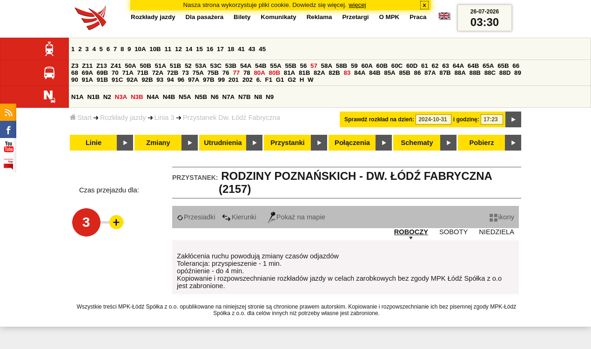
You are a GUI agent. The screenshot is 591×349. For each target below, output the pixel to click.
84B (374, 72)
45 (262, 49)
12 (178, 49)
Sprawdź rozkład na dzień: (379, 119)
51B (175, 65)
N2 (107, 96)
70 (115, 72)
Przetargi (355, 16)
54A (245, 65)
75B (213, 72)
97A (193, 79)
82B (334, 72)
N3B (137, 96)
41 (241, 49)
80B (274, 72)
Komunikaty (278, 16)
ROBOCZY (411, 232)
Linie (93, 142)
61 (424, 65)
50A (130, 65)
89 (517, 72)
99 (221, 79)
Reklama (319, 16)
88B (475, 72)
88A (459, 72)
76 (225, 72)
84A (359, 72)
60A (366, 65)
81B (304, 72)
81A (289, 72)
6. (259, 79)
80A (259, 72)
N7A (228, 96)
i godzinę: (466, 119)
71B (142, 72)
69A (87, 72)
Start (81, 117)
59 (354, 65)
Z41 (116, 65)
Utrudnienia (223, 142)
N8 (258, 96)
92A (132, 79)
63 (445, 65)
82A (319, 72)
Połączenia (352, 142)
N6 (215, 96)
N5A (185, 96)
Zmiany (158, 142)
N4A (153, 96)
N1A (77, 96)
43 (251, 49)
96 (180, 79)
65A (488, 65)
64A (458, 65)
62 (435, 65)
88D (504, 72)
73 (185, 72)
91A (87, 79)
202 (247, 79)
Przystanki (287, 142)
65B (503, 65)
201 (233, 79)
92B (147, 79)
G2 (292, 79)
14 (189, 49)
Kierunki (239, 217)
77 (236, 72)
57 (313, 65)
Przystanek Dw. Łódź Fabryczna (231, 117)
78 (246, 72)
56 (303, 65)
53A (200, 65)
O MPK (389, 16)
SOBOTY (453, 232)
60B (382, 65)
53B (230, 65)
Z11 (87, 65)
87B (444, 72)
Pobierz (482, 142)
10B (155, 49)
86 (417, 72)
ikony (502, 217)
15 (199, 49)
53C (216, 65)
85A (389, 72)
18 (231, 49)
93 (159, 79)
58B (341, 65)
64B (473, 65)
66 (515, 65)
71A (127, 72)
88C (490, 72)
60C (397, 65)
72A (157, 72)
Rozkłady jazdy (123, 117)
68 (74, 72)
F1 (268, 79)
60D (411, 65)
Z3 (75, 65)
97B (208, 79)
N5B (201, 96)
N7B (244, 96)
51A (160, 65)
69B (102, 72)
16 (210, 49)
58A (326, 65)
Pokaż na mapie (296, 217)
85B (404, 72)
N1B (93, 96)
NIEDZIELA (496, 232)
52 (188, 65)
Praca (418, 16)
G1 (280, 79)
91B (102, 79)
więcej (357, 4)
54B (260, 65)
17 (220, 49)
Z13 (101, 65)
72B (172, 72)
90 (74, 79)
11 (167, 49)
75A (198, 72)
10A (140, 49)
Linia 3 (164, 117)
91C (117, 79)
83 (346, 72)
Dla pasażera (205, 16)
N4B (169, 96)
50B (145, 65)
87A (430, 72)
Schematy (417, 142)
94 (170, 79)
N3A (121, 96)
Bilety (242, 16)
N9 (270, 96)
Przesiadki (196, 217)
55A (275, 65)
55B (290, 65)
